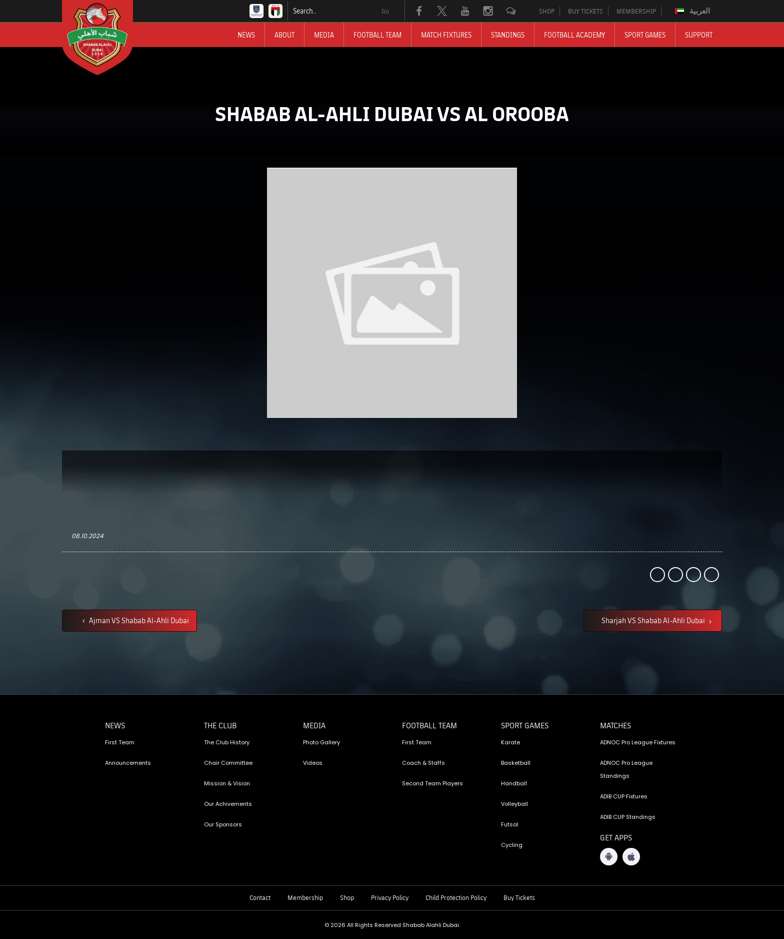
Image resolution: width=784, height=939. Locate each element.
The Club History (227, 742)
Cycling (511, 845)
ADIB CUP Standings (628, 817)
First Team (119, 742)
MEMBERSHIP (636, 11)
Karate (510, 742)
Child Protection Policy (456, 897)
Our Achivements (228, 804)
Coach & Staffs (423, 763)
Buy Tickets (519, 897)
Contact (260, 897)
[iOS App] (631, 856)
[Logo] (106, 37)
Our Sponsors (223, 824)
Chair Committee (228, 763)
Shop (347, 897)
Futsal (509, 824)
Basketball (515, 763)
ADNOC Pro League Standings (626, 769)
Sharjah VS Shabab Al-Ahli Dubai (654, 620)
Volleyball (514, 804)
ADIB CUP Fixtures (624, 796)
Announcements (128, 763)
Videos (312, 763)
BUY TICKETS (585, 11)
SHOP (546, 11)
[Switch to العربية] (694, 11)
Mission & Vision (227, 783)
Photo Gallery (321, 742)
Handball (514, 783)
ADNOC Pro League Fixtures (638, 742)
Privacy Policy (389, 897)
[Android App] (609, 856)
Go (385, 11)
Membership (305, 897)
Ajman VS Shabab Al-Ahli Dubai (138, 620)
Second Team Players (432, 783)
